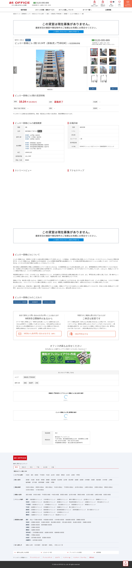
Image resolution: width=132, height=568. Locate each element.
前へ (93, 88)
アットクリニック (35, 557)
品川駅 (65, 479)
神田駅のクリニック (90, 504)
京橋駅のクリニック (62, 507)
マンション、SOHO (20, 302)
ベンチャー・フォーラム (79, 557)
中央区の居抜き (58, 487)
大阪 (52, 467)
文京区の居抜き (30, 489)
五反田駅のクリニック (49, 512)
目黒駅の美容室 (35, 527)
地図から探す (29, 545)
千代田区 (42, 475)
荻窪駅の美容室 (46, 537)
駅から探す (18, 479)
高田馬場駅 (41, 482)
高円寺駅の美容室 (36, 537)
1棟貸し (51, 545)
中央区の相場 (55, 494)
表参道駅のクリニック (36, 499)
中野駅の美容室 (35, 535)
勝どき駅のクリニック (75, 507)
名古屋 (45, 467)
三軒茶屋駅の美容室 (38, 532)
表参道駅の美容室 (70, 519)
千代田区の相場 (46, 494)
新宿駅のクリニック (36, 509)
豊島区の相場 (81, 494)
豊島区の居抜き (108, 487)
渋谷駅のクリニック (36, 502)
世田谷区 (28, 532)
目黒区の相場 (107, 494)
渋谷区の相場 (36, 494)
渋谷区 (27, 475)
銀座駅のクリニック (36, 507)
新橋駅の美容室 (81, 519)
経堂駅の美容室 (49, 532)
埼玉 (31, 467)
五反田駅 (59, 479)
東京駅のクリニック (38, 504)
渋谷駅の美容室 (45, 522)
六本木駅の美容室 (59, 519)
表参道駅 (98, 479)
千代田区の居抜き (68, 487)
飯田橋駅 (28, 482)
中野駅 (52, 482)
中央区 (48, 475)
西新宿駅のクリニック (49, 509)
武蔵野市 (28, 540)
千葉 (38, 467)
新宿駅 (27, 479)
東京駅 (38, 479)
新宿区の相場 (63, 494)
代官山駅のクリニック (103, 502)
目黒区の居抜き (99, 487)
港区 (32, 475)
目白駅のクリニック (49, 514)
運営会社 (91, 557)
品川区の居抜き (79, 487)
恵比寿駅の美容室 (55, 522)
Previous (15, 70)
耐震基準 (35, 302)
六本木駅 (104, 479)
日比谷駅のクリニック (64, 504)
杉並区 (27, 537)
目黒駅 (47, 482)
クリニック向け (49, 302)
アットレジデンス (47, 557)
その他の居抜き (40, 489)
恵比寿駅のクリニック (49, 502)
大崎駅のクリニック (36, 512)
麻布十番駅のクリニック (75, 499)
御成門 (31, 383)
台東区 (73, 475)
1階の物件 (44, 545)
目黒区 (58, 475)
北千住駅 (34, 482)
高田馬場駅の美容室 (46, 524)
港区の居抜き (49, 487)
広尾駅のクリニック (90, 502)
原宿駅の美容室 (35, 522)
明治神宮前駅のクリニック (76, 502)
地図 (39, 131)
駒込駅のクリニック (61, 514)
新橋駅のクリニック (101, 499)
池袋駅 (76, 479)
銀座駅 (81, 479)
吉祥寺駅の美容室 (37, 540)
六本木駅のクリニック (49, 499)
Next (85, 70)
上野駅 (110, 479)
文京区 (68, 475)
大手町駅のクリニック (51, 504)
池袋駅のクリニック (36, 514)
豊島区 (63, 475)
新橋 (25, 383)
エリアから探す (19, 475)
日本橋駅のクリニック (49, 507)
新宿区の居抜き (40, 487)
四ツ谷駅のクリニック (93, 509)
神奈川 (24, 467)
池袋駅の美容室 (35, 530)
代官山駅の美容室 (67, 522)
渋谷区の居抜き (30, 487)
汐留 (36, 383)
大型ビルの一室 (58, 545)
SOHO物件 (37, 545)
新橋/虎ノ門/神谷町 (29, 377)
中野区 (78, 475)
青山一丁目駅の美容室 (36, 519)
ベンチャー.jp (66, 557)
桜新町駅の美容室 (59, 532)
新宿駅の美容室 (35, 524)
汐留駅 (27, 146)
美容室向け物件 (19, 519)
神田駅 (43, 479)
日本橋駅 (87, 479)
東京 (16, 467)
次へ (113, 88)
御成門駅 (27, 137)
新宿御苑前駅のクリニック (64, 509)
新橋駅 (27, 135)
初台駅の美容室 (77, 522)
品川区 (53, 475)
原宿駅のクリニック (62, 502)
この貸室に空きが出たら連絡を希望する (66, 31)
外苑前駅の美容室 (48, 519)
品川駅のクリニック (89, 499)
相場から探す (18, 494)
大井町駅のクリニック (63, 512)
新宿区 (36, 475)
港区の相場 (29, 494)
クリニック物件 (19, 499)
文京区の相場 (89, 494)
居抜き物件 (18, 487)
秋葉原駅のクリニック (77, 504)
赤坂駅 (93, 479)
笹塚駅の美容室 (87, 522)
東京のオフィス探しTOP (20, 471)
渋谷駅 (32, 479)
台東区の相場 (98, 494)
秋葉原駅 (53, 479)
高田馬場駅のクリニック (79, 509)
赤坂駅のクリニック (62, 499)
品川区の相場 (72, 494)
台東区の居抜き (89, 487)
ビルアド (57, 557)
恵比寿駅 (71, 479)
